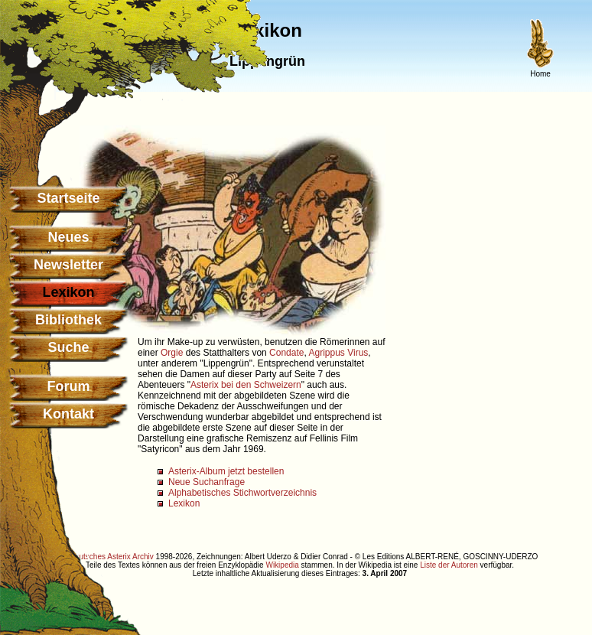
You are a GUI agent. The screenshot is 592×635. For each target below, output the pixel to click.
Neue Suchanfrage (206, 482)
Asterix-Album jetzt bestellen (226, 471)
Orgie (172, 352)
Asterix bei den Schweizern (245, 384)
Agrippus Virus (339, 352)
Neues (68, 237)
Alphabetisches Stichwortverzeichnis (242, 492)
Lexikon (184, 503)
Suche (68, 347)
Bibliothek (68, 319)
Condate (286, 352)
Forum (68, 386)
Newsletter (68, 264)
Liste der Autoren (449, 565)
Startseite (68, 198)
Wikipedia (281, 565)
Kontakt (68, 414)
